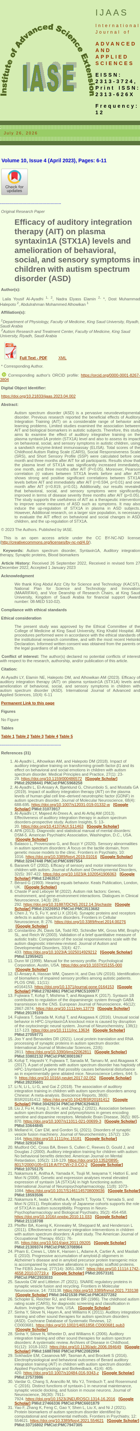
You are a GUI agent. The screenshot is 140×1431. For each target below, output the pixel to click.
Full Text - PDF (33, 358)
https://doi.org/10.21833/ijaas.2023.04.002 (38, 396)
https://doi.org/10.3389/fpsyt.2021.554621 (67, 1420)
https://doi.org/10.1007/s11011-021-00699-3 (62, 1121)
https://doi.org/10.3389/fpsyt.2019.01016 (61, 856)
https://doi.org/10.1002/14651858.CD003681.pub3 (80, 1325)
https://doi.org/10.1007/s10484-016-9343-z (61, 1373)
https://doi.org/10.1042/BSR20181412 (76, 1099)
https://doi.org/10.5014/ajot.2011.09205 (55, 1243)
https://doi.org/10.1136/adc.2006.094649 (86, 1347)
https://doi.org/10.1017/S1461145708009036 (65, 1190)
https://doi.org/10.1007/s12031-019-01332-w (70, 804)
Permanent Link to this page (27, 703)
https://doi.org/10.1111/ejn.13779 (65, 1008)
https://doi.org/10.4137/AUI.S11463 (52, 826)
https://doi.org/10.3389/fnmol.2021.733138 (101, 1290)
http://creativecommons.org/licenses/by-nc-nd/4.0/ (45, 542)
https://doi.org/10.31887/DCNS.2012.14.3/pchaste (67, 904)
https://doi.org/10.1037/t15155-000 (91, 965)
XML (62, 358)
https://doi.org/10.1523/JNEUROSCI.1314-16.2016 (70, 1399)
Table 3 (37, 736)
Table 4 (51, 736)
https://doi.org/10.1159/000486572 (51, 778)
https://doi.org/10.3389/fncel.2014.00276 (90, 922)
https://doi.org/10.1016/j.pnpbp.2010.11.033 (53, 1216)
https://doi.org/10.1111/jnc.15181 (52, 1138)
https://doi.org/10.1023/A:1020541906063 (79, 874)
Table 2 (22, 736)
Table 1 (8, 736)
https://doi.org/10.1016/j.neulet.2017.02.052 (57, 1078)
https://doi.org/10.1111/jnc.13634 (60, 1030)
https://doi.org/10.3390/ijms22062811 (58, 1052)
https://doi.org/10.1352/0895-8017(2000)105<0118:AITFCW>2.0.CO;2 (67, 1162)
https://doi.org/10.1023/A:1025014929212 (59, 952)
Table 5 (66, 736)
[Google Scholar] (101, 778)
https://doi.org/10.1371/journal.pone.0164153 (74, 987)
